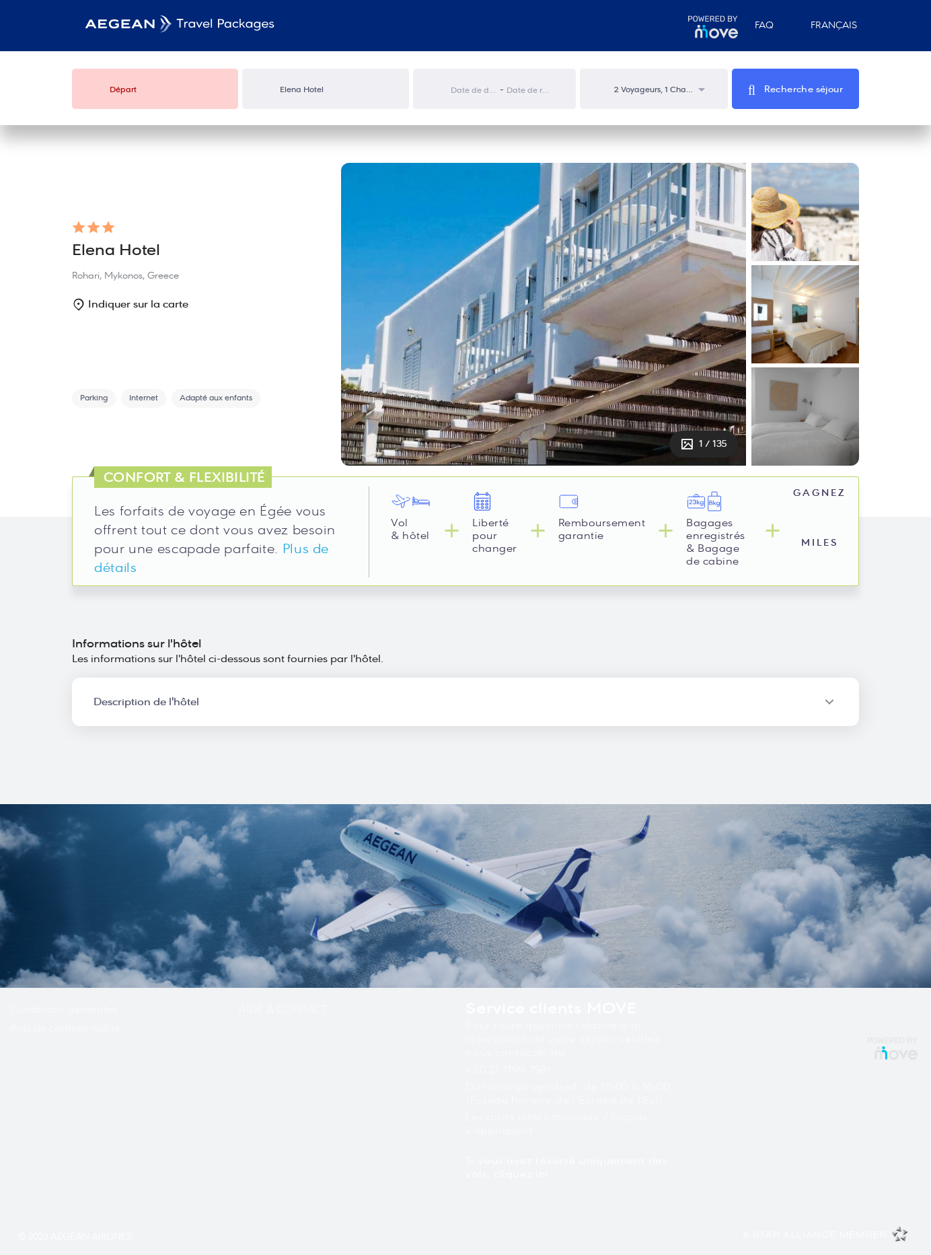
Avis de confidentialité (65, 1028)
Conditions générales (63, 1009)
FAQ (764, 25)
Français (828, 25)
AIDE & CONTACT (282, 1009)
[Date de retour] (530, 90)
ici (541, 1174)
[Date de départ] (474, 90)
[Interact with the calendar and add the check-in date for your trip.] (438, 90)
